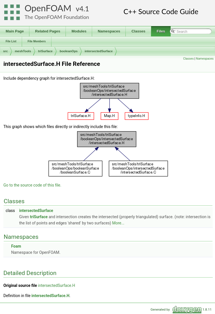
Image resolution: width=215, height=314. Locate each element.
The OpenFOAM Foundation (57, 17)
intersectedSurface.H (56, 285)
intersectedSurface (99, 51)
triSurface (45, 51)
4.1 (84, 9)
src (5, 51)
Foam (16, 246)
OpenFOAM (48, 8)
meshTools (23, 51)
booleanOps (69, 51)
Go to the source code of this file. (32, 185)
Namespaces (205, 58)
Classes (188, 58)
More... (118, 223)
